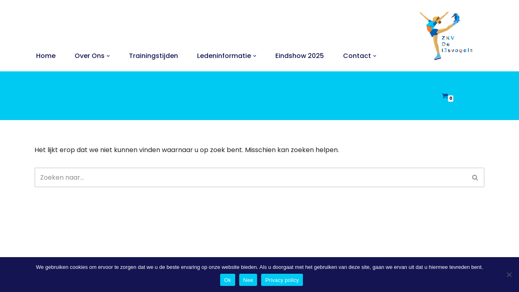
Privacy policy (282, 280)
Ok (227, 280)
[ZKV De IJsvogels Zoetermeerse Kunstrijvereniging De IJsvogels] (446, 35)
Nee (248, 280)
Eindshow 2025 (299, 55)
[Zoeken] (250, 177)
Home (46, 55)
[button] (108, 56)
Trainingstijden (153, 55)
